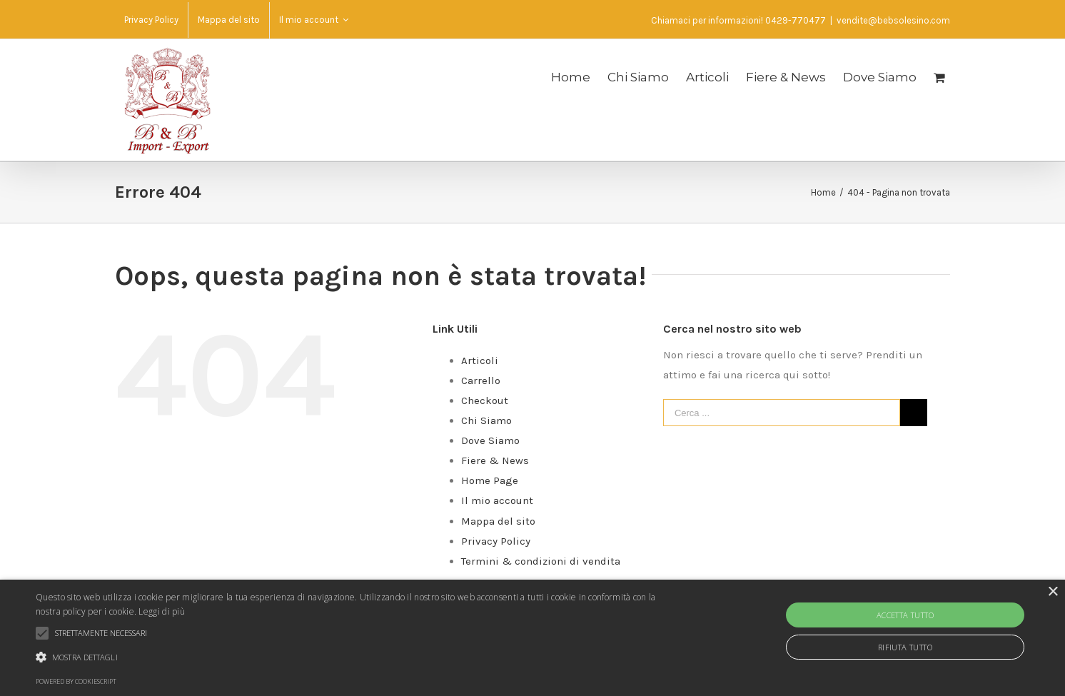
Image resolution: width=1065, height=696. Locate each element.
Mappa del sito (498, 521)
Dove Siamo (490, 440)
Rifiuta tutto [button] (905, 647)
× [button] (1052, 592)
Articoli (479, 360)
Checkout (484, 400)
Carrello (480, 380)
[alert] (532, 638)
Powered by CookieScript (76, 681)
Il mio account (497, 500)
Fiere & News (495, 460)
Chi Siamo (486, 420)
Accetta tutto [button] (905, 615)
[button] (359, 657)
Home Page (489, 480)
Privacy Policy (495, 541)
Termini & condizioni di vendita (540, 561)
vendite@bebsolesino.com (893, 20)
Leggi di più (161, 611)
